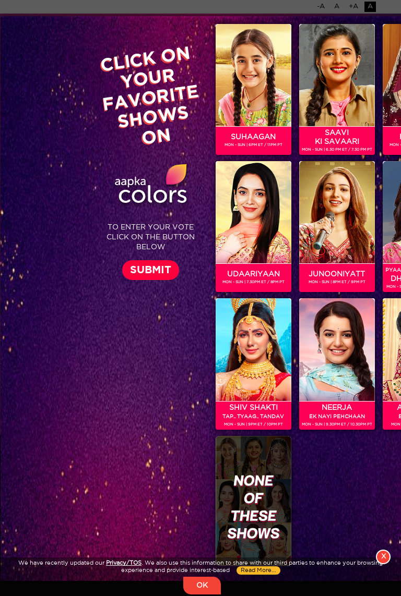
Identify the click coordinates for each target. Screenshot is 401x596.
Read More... (258, 570)
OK (202, 585)
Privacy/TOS (123, 563)
